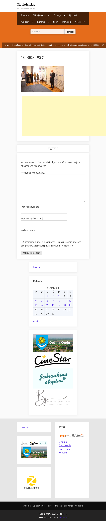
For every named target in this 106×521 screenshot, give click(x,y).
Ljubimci (73, 15)
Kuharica (41, 22)
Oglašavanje (65, 445)
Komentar (33, 172)
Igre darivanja (66, 506)
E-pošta (32, 218)
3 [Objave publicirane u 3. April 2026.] (59, 296)
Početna (25, 15)
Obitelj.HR (26, 4)
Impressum (65, 449)
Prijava (36, 267)
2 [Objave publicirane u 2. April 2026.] (53, 296)
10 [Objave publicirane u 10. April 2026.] (59, 300)
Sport (55, 22)
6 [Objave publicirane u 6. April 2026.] (36, 300)
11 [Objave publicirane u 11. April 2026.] (64, 300)
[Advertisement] (64, 116)
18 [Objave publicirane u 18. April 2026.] (65, 305)
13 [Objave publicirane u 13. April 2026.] (36, 305)
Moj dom (25, 22)
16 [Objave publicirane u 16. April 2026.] (53, 305)
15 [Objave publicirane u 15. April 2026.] (47, 305)
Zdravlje (57, 15)
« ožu (36, 321)
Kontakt (63, 452)
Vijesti (78, 22)
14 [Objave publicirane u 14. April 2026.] (42, 305)
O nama (27, 506)
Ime (30, 207)
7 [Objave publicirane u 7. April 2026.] (41, 300)
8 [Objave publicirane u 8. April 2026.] (47, 300)
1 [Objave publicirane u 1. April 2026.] (47, 296)
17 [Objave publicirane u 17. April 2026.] (59, 305)
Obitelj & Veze (39, 15)
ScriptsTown (63, 517)
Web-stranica (28, 230)
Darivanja (66, 22)
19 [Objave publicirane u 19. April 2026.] (70, 305)
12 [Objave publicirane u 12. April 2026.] (70, 300)
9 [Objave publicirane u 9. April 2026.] (53, 300)
